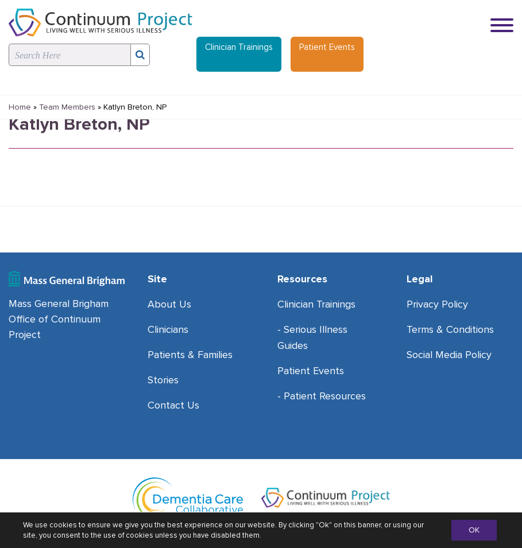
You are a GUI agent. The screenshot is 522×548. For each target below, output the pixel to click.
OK (474, 530)
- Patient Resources (321, 396)
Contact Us (173, 405)
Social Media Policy (449, 354)
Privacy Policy (437, 304)
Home (20, 107)
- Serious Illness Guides (312, 337)
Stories (163, 380)
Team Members (67, 107)
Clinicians (168, 329)
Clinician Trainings (239, 47)
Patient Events (327, 47)
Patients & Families (190, 354)
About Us (169, 304)
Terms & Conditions (450, 329)
